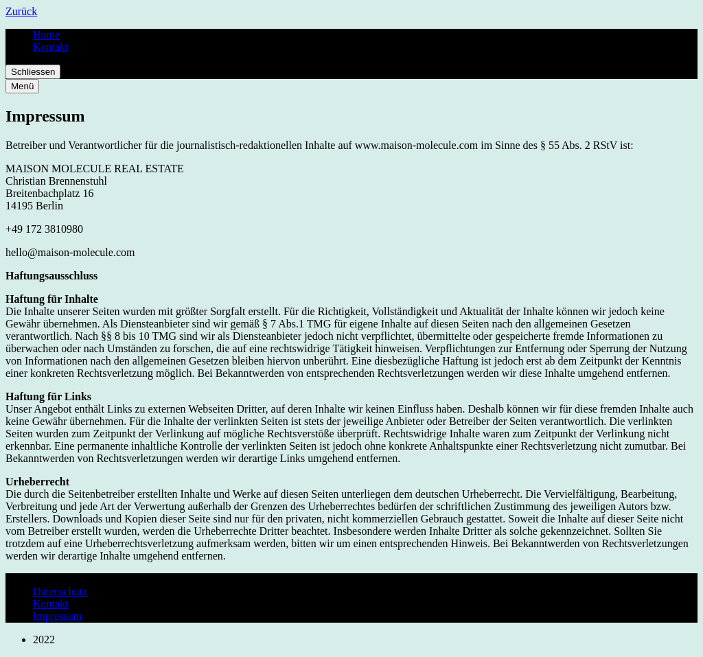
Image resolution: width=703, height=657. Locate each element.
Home (46, 35)
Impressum (57, 616)
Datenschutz (60, 591)
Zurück (21, 11)
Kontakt (51, 47)
